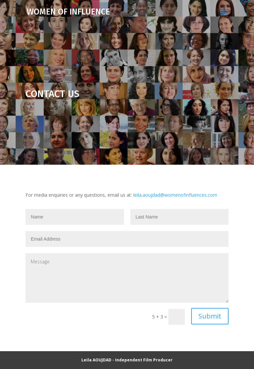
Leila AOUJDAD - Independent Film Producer (127, 360)
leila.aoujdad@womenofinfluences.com (175, 195)
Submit (209, 316)
